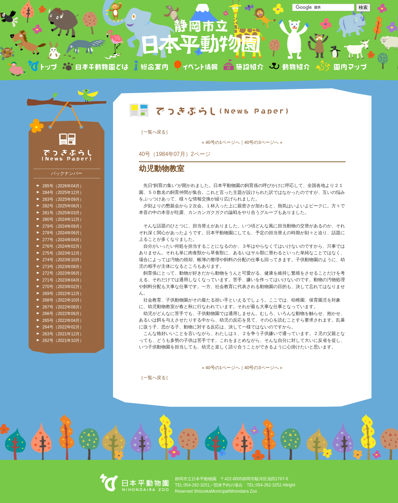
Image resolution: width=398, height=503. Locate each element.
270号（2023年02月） (63, 286)
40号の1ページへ (222, 142)
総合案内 (151, 67)
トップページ (43, 67)
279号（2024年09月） (63, 226)
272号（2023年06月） (63, 273)
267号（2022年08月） (63, 307)
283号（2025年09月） (63, 199)
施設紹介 (243, 67)
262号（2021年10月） (63, 340)
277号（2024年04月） (63, 239)
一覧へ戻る (154, 132)
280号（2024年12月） (63, 219)
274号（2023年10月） (63, 259)
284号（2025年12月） (63, 192)
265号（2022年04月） (63, 320)
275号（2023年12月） (63, 253)
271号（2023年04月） (63, 280)
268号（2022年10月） (63, 300)
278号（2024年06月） (63, 232)
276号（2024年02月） (63, 246)
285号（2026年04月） (63, 186)
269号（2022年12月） (63, 293)
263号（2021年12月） (63, 334)
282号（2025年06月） (63, 206)
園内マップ (340, 67)
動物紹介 (289, 67)
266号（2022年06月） (63, 313)
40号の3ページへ (261, 142)
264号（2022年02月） (63, 327)
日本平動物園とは (96, 67)
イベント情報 (196, 67)
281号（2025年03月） (63, 212)
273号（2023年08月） (63, 266)
